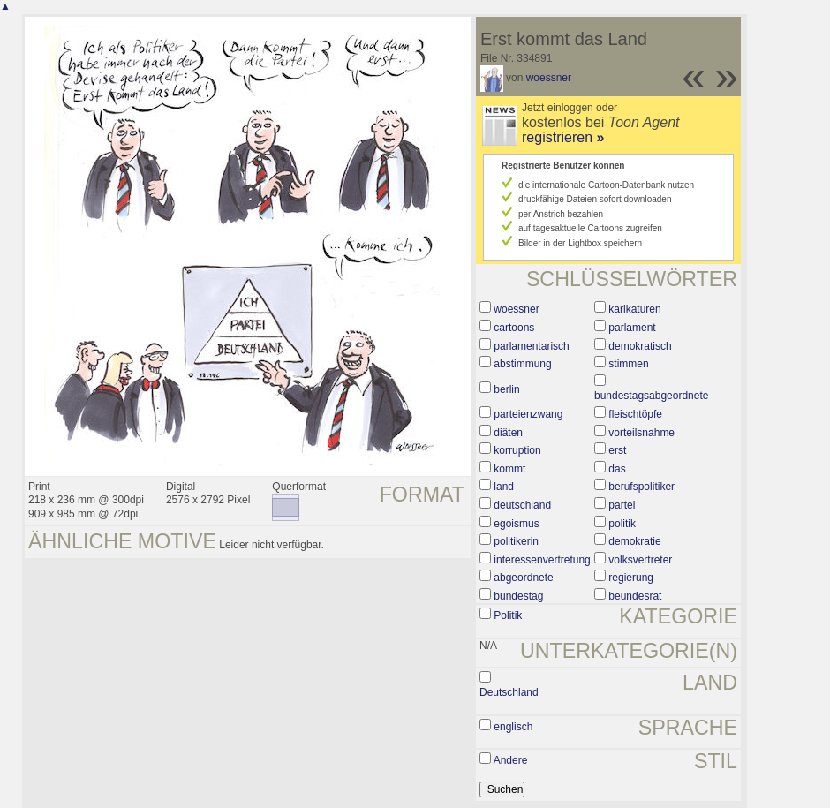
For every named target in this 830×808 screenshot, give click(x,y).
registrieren (563, 137)
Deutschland (509, 692)
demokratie (634, 541)
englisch (513, 727)
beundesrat (634, 596)
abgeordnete (523, 577)
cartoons (514, 327)
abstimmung (522, 364)
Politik (508, 615)
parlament (631, 327)
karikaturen (634, 309)
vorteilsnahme (641, 433)
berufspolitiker (641, 486)
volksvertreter (640, 560)
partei (621, 505)
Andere (511, 760)
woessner (548, 78)
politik (622, 523)
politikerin (516, 541)
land (504, 486)
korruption (517, 450)
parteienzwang (528, 414)
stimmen (628, 364)
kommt (509, 469)
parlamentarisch (531, 346)
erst (617, 450)
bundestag (518, 596)
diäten (508, 433)
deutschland (522, 505)
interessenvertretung (542, 560)
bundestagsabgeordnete (651, 395)
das (616, 469)
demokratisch (639, 346)
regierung (630, 577)
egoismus (516, 523)
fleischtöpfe (635, 414)
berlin (506, 389)
